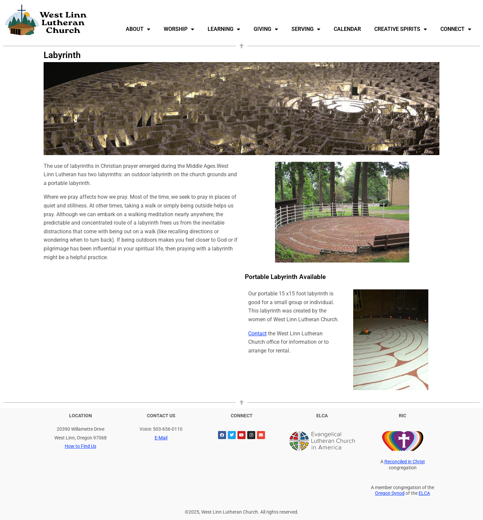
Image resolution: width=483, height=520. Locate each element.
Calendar (347, 29)
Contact (257, 333)
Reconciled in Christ (404, 462)
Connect (455, 29)
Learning (224, 29)
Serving (305, 29)
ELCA (424, 493)
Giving (266, 29)
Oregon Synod (390, 493)
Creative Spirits (400, 29)
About (138, 29)
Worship (179, 29)
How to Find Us (80, 446)
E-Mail (161, 438)
